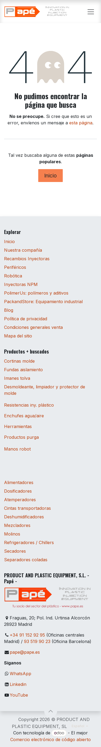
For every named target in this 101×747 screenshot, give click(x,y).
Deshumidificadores (24, 516)
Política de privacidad (25, 318)
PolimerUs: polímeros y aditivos (36, 293)
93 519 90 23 (37, 641)
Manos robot (17, 449)
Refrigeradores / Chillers (29, 542)
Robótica (13, 275)
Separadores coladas (25, 559)
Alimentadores (18, 482)
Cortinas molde (19, 361)
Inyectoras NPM (21, 284)
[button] (50, 711)
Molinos (12, 534)
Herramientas (18, 426)
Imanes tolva (17, 378)
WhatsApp (20, 673)
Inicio (50, 175)
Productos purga (21, 437)
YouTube (19, 695)
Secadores (15, 551)
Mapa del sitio (18, 336)
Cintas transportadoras (27, 508)
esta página (80, 122)
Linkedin (18, 684)
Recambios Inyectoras (27, 258)
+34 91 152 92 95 (27, 635)
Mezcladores (17, 525)
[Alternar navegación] (91, 11)
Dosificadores (18, 491)
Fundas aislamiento (23, 369)
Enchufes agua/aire (24, 415)
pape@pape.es (25, 652)
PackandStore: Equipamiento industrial (43, 301)
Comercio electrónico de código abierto (50, 739)
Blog (8, 310)
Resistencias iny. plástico (29, 405)
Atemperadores (20, 499)
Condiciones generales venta (33, 327)
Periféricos (15, 267)
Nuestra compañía (23, 250)
